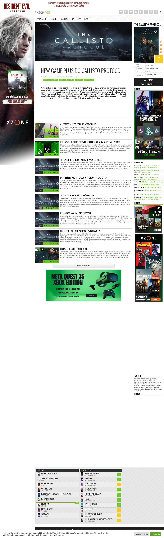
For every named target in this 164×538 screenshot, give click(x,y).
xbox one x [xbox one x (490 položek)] (140, 387)
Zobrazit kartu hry (148, 84)
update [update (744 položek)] (149, 384)
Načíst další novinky (83, 265)
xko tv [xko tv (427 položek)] (139, 391)
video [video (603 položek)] (154, 384)
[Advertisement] (143, 338)
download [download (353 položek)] (146, 379)
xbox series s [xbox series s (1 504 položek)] (157, 387)
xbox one (80, 80)
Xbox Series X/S (151, 75)
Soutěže (64, 18)
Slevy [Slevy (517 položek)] (136, 384)
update (62, 80)
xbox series (89, 80)
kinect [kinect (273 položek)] (147, 380)
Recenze (54, 18)
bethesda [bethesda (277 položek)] (137, 379)
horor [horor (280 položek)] (143, 380)
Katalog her (42, 18)
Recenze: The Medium (151, 175)
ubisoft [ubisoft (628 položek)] (145, 384)
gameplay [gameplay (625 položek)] (137, 380)
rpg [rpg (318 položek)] (161, 382)
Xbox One (149, 74)
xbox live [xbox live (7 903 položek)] (155, 385)
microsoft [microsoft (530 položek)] (152, 380)
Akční (148, 71)
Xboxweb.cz (43, 12)
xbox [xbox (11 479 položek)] (157, 384)
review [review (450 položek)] (157, 382)
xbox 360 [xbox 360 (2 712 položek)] (137, 385)
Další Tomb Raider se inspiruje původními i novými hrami (147, 166)
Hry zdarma (76, 18)
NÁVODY (87, 18)
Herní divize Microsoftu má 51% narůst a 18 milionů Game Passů (147, 198)
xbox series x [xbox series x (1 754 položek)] (149, 389)
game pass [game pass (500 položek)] (153, 379)
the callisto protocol (51, 80)
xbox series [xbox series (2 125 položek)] (148, 387)
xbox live (71, 80)
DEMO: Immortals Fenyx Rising (152, 182)
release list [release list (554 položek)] (151, 382)
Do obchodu (148, 79)
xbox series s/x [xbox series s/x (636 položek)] (139, 389)
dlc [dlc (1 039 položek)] (142, 379)
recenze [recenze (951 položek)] (144, 382)
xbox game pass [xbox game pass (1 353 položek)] (146, 385)
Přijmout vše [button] (156, 534)
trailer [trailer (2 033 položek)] (140, 384)
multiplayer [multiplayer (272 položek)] (138, 382)
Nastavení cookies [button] (142, 534)
